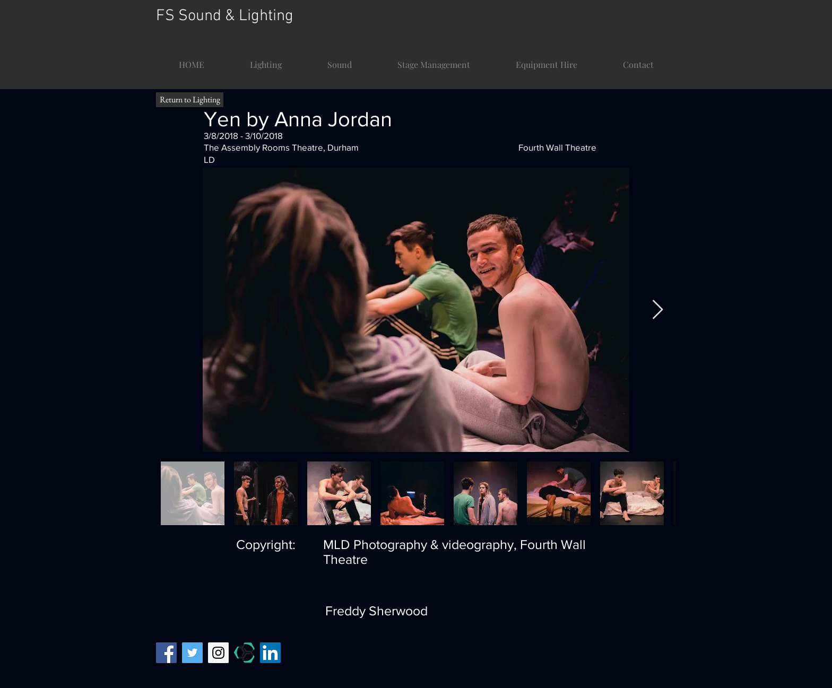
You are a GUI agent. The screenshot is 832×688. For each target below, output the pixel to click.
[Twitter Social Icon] (192, 652)
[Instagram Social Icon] (218, 652)
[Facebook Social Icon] (166, 652)
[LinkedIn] (270, 652)
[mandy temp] (244, 652)
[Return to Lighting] (189, 99)
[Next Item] (658, 310)
